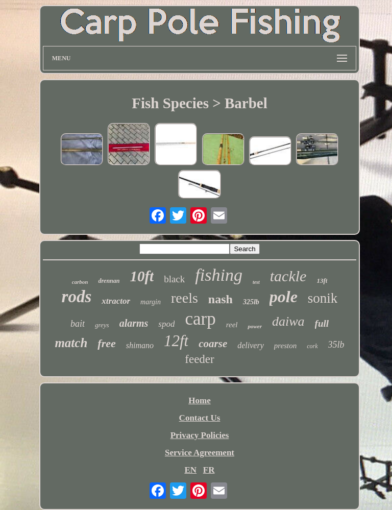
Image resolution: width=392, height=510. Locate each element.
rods (77, 296)
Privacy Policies (199, 435)
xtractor (116, 301)
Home (199, 400)
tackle (288, 276)
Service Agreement (199, 452)
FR (209, 470)
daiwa (288, 321)
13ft (321, 280)
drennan (108, 280)
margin (150, 302)
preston (285, 346)
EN (190, 470)
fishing (218, 274)
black (174, 279)
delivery (250, 345)
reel (232, 325)
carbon (80, 282)
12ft (176, 341)
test (256, 282)
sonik (323, 298)
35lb (336, 344)
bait (77, 324)
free (106, 343)
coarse (213, 343)
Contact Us (199, 418)
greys (102, 325)
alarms (134, 323)
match (71, 343)
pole (284, 296)
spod (166, 324)
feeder (199, 359)
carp (200, 319)
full (322, 323)
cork (312, 346)
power (255, 326)
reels (184, 298)
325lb (251, 302)
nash (220, 299)
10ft (142, 276)
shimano (140, 345)
